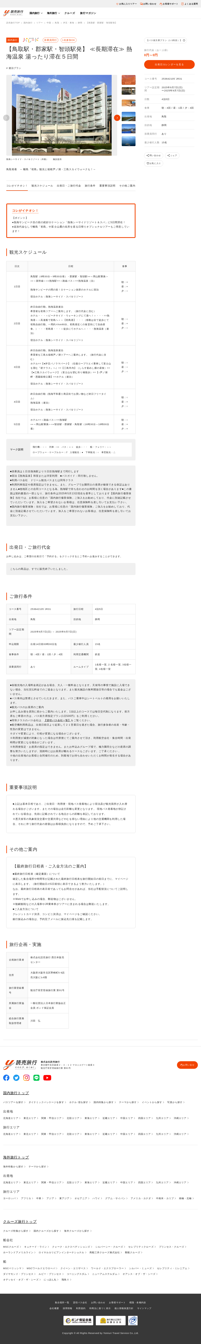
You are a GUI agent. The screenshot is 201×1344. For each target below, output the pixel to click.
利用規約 (80, 1308)
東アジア (64, 1198)
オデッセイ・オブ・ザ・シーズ (21, 1279)
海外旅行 (52, 13)
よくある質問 (191, 4)
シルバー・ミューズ (140, 1268)
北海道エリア (10, 1118)
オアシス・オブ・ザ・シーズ (139, 1274)
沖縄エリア (180, 1118)
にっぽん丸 (50, 1279)
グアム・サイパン (115, 1198)
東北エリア (30, 1118)
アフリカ (26, 1198)
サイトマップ (146, 1308)
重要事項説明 (107, 185)
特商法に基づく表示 (99, 1308)
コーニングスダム (77, 1274)
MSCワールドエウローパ (41, 1268)
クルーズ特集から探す (15, 1231)
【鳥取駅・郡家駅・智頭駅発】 (101, 23)
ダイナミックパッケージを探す (46, 1102)
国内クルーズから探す (46, 1231)
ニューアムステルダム (104, 1274)
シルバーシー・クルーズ (109, 1246)
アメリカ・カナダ (141, 1198)
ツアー (39, 23)
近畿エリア (109, 1118)
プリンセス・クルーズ (171, 1246)
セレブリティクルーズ (141, 1246)
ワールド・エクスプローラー (107, 1268)
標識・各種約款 (140, 1302)
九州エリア (162, 1118)
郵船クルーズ (132, 1252)
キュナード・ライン (35, 1246)
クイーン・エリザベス (73, 1268)
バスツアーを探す (13, 1102)
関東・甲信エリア (51, 1118)
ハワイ (96, 1198)
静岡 (80, 23)
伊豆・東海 (68, 23)
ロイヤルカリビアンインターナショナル (61, 1252)
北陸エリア (73, 1118)
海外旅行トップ (17, 1157)
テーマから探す (128, 1102)
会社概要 (52, 1308)
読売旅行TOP (13, 23)
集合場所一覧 (60, 1302)
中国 (49, 23)
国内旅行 (35, 13)
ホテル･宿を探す (78, 1102)
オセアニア (81, 1198)
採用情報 (66, 1308)
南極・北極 (185, 1198)
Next (117, 118)
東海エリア (91, 1118)
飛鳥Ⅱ (65, 1279)
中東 (38, 1198)
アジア (50, 1198)
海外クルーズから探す (76, 1231)
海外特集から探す (13, 1166)
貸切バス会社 (79, 1302)
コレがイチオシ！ (17, 185)
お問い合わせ (150, 4)
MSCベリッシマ (12, 1268)
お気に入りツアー (128, 4)
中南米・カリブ (165, 1198)
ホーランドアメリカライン (18, 1252)
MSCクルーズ (11, 1246)
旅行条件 (90, 185)
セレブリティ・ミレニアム (172, 1268)
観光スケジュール (42, 185)
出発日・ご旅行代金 (69, 185)
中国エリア (126, 1118)
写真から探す (174, 1102)
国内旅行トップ (17, 1093)
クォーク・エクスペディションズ (71, 1246)
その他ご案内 (127, 185)
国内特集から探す (104, 1102)
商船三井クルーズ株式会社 (105, 1252)
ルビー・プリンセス (50, 1274)
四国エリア (144, 1118)
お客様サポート (170, 4)
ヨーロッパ (9, 1198)
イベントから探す (152, 1102)
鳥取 (57, 23)
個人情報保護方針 (125, 1308)
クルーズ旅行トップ (21, 1221)
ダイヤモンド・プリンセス (18, 1274)
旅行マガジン (88, 13)
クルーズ (69, 13)
